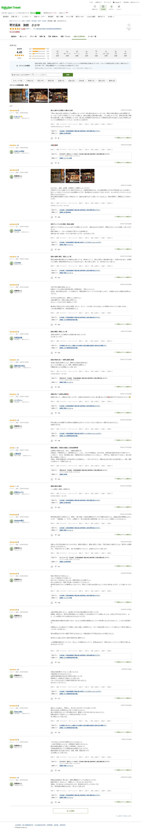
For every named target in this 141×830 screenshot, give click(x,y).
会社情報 (18, 825)
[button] (19, 97)
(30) (53, 35)
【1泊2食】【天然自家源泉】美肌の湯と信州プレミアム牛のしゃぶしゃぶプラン (80, 244)
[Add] (129, 25)
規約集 (56, 825)
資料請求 (62, 825)
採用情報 (50, 825)
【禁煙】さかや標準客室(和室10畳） (68, 321)
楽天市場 (126, 2)
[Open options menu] (24, 75)
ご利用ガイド (98, 2)
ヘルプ (91, 2)
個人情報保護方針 (27, 825)
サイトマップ (107, 2)
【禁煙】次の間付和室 (65, 135)
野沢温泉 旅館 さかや (25, 23)
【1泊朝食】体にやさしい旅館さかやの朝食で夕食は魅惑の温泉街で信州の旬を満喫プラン (83, 347)
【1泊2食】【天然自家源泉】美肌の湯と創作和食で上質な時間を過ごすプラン (79, 132)
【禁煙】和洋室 (63, 476)
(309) (79, 35)
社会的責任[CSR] (40, 825)
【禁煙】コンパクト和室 (65, 160)
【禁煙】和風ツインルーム (66, 246)
